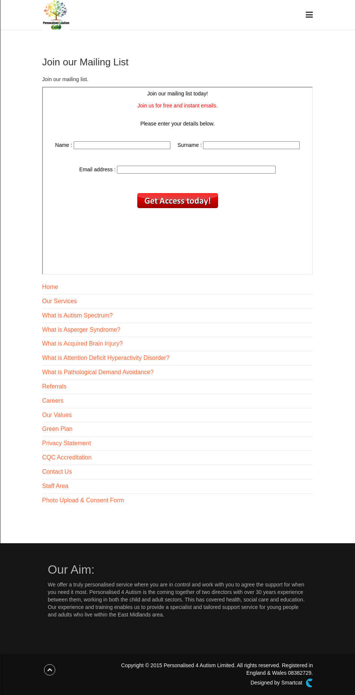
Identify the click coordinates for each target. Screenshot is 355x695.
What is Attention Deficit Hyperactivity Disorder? (106, 358)
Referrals (54, 386)
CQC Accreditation (67, 457)
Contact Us (57, 471)
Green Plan (57, 429)
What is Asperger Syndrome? (81, 329)
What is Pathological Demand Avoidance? (98, 372)
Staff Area (55, 486)
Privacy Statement (66, 443)
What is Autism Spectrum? (77, 315)
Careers (53, 400)
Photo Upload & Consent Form (83, 500)
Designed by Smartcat (281, 682)
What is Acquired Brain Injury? (82, 343)
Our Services (59, 301)
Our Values (57, 415)
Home (50, 287)
